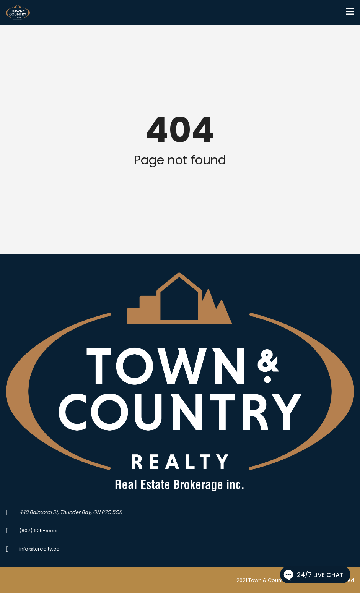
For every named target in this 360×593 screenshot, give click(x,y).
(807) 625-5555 (38, 530)
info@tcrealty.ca (39, 548)
